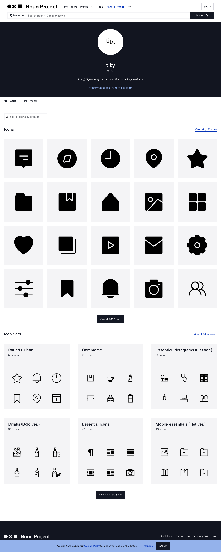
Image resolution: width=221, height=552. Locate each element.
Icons (74, 6)
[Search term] (108, 15)
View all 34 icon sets (205, 334)
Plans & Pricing (115, 6)
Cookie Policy (92, 546)
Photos (84, 6)
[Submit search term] (202, 15)
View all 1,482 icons (206, 129)
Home (65, 6)
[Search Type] (16, 15)
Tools (100, 6)
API (93, 6)
